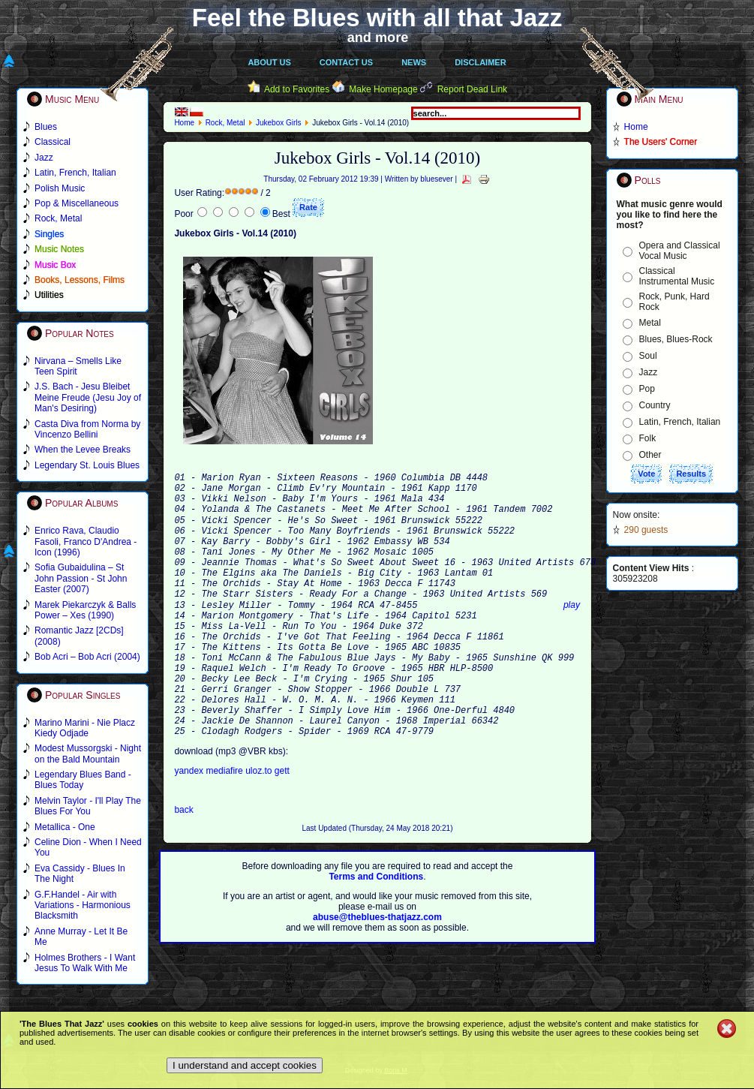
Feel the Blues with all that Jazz (377, 18)
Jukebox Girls (279, 123)
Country (655, 405)
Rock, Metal (225, 123)
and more (378, 37)
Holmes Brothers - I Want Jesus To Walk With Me (85, 962)
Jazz (648, 372)
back (183, 867)
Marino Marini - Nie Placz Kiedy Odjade (85, 728)
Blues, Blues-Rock (676, 339)
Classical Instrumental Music (677, 276)
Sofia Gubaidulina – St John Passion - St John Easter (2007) (81, 578)
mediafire (224, 828)
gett (282, 828)
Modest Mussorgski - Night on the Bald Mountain (88, 753)
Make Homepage (383, 89)
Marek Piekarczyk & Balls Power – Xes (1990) (85, 610)
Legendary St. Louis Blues (87, 465)
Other (650, 455)
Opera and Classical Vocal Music (679, 250)
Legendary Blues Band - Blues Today (83, 779)
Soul (648, 355)
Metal (650, 322)
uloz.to (260, 828)
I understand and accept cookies (245, 1065)
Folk (647, 438)
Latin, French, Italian (680, 422)
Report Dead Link (472, 89)
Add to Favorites (296, 89)
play (571, 635)
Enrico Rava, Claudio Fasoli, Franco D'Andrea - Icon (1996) (86, 541)
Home (184, 123)
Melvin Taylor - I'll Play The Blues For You (88, 806)
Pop (647, 389)
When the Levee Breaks (83, 449)
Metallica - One (65, 827)
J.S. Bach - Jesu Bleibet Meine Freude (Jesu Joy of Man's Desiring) (88, 397)
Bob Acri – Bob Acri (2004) (87, 656)
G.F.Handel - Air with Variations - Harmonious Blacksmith (83, 905)
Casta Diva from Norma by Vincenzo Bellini (87, 429)
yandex (190, 828)
